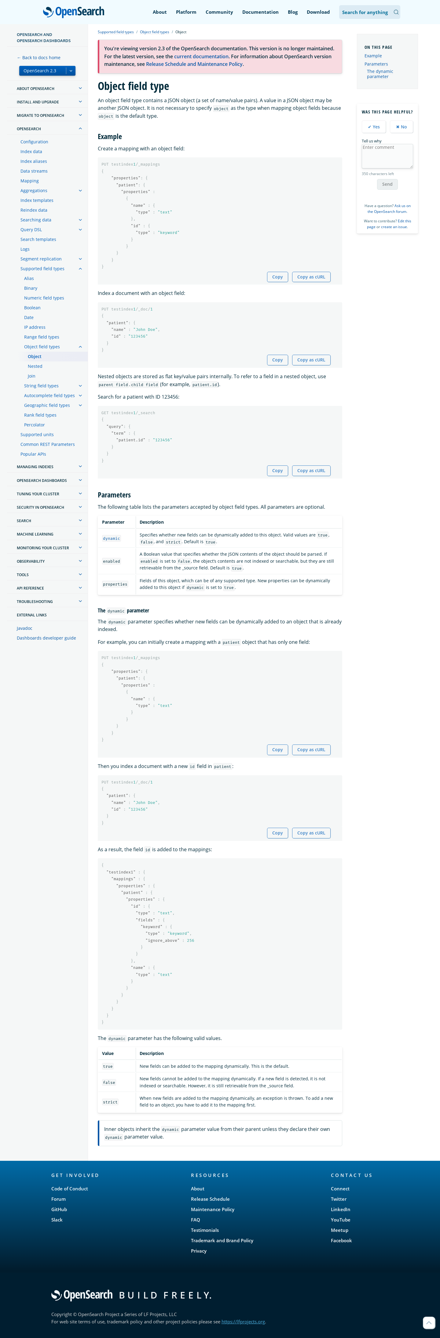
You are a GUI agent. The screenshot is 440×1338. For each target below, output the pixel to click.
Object (35, 356)
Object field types (42, 347)
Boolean (32, 307)
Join (31, 376)
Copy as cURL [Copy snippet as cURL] (311, 277)
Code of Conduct (69, 1189)
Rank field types (40, 415)
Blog (293, 12)
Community (219, 12)
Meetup (339, 1230)
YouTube (340, 1220)
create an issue (394, 226)
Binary (30, 288)
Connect (340, 1189)
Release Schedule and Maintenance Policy (194, 64)
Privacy (199, 1251)
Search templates (38, 239)
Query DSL (31, 229)
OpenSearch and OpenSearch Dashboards (44, 37)
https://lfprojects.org (243, 1321)
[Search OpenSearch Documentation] (369, 12)
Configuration (34, 142)
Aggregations (33, 190)
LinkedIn (340, 1209)
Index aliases (33, 161)
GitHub (59, 1209)
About (160, 12)
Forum (58, 1199)
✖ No (401, 127)
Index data (31, 151)
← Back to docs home (39, 57)
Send (387, 184)
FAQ (195, 1220)
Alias (29, 278)
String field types (41, 386)
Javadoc (24, 628)
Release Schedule (210, 1199)
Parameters (376, 64)
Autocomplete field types (49, 395)
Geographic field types (47, 405)
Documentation (260, 12)
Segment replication (41, 259)
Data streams (34, 171)
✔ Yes (374, 127)
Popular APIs (33, 454)
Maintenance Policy (212, 1209)
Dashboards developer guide (46, 638)
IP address (35, 327)
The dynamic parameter (380, 74)
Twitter (338, 1199)
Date (29, 317)
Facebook (341, 1240)
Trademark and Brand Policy (222, 1240)
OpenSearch (75, 12)
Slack (57, 1220)
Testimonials (205, 1230)
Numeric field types (44, 298)
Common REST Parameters (47, 444)
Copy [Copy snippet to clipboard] (277, 277)
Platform (186, 12)
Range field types (41, 337)
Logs (25, 249)
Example (373, 56)
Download (318, 12)
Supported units (37, 434)
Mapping (29, 181)
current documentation (201, 56)
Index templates (36, 200)
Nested (35, 366)
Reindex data (33, 210)
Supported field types (42, 268)
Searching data (35, 220)
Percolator (34, 425)
